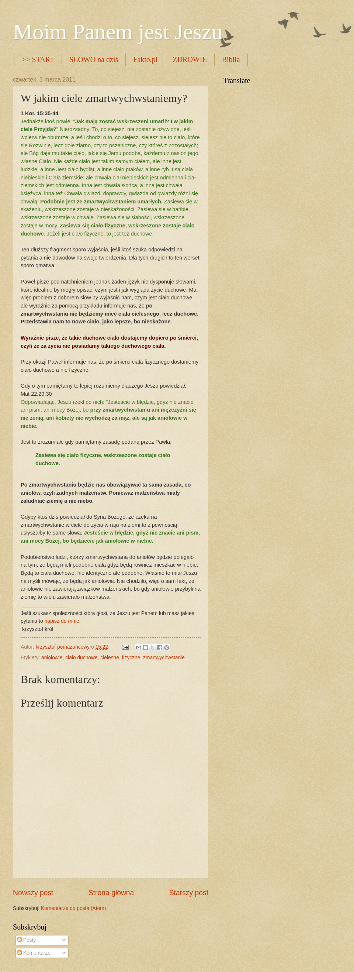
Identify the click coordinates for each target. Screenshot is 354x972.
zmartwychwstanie (164, 657)
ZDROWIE (189, 59)
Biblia (231, 59)
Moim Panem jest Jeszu (117, 32)
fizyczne (131, 657)
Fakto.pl (145, 59)
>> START (38, 59)
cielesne (109, 657)
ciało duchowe (81, 657)
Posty (26, 940)
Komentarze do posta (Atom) (73, 908)
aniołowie (52, 657)
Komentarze (34, 953)
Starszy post (188, 893)
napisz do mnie (62, 621)
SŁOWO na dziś (93, 59)
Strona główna (111, 893)
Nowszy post (33, 893)
